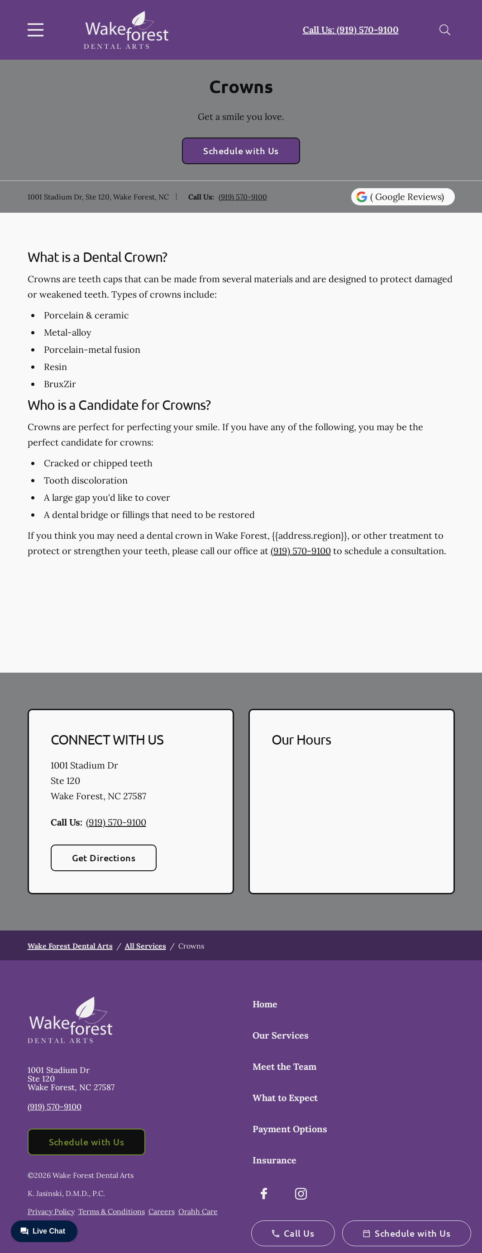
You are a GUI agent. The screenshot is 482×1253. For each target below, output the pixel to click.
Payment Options (290, 1128)
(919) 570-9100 (243, 196)
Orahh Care (198, 1211)
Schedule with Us (241, 151)
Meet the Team (284, 1066)
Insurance (274, 1160)
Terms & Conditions (111, 1211)
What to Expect (285, 1097)
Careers (161, 1211)
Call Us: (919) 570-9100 (351, 29)
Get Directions (104, 858)
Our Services (281, 1035)
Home (265, 1004)
